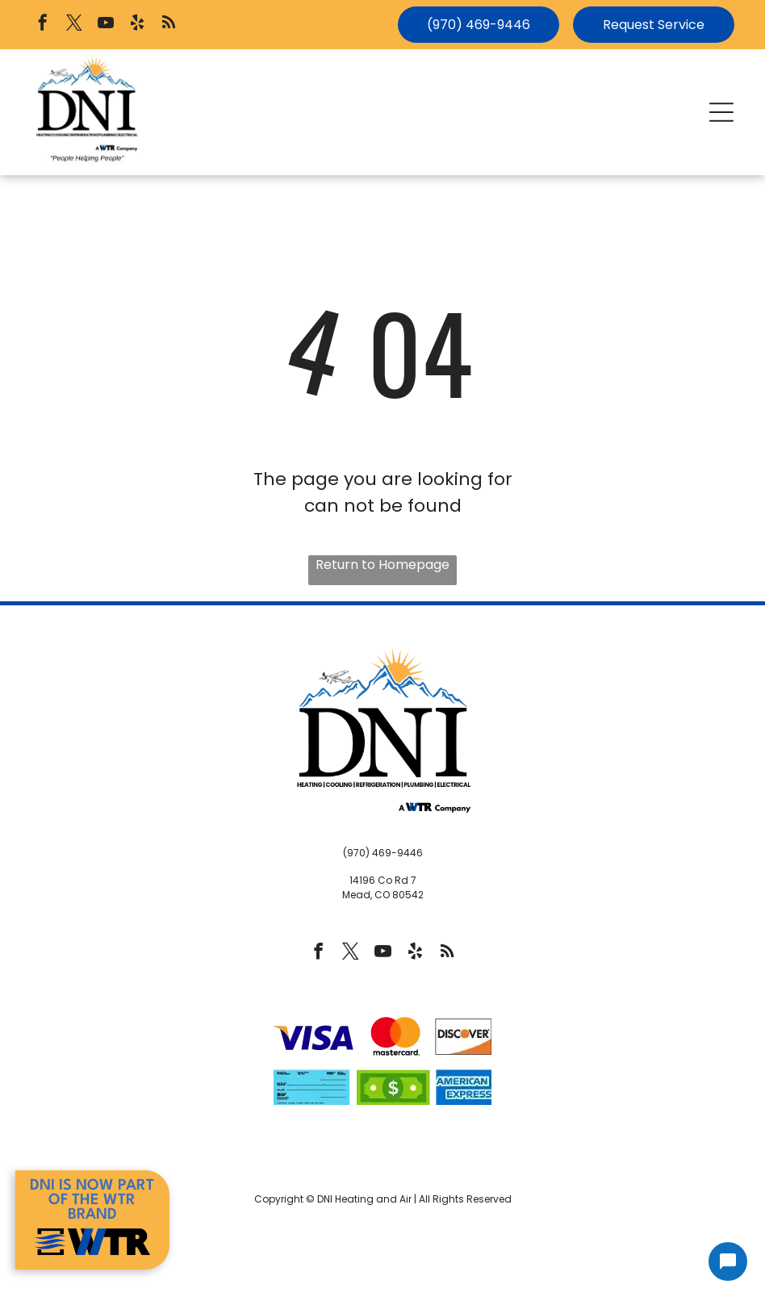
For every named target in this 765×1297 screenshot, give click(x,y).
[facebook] (43, 24)
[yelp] (137, 24)
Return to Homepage (382, 564)
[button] (721, 112)
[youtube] (106, 24)
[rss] (169, 24)
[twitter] (74, 24)
